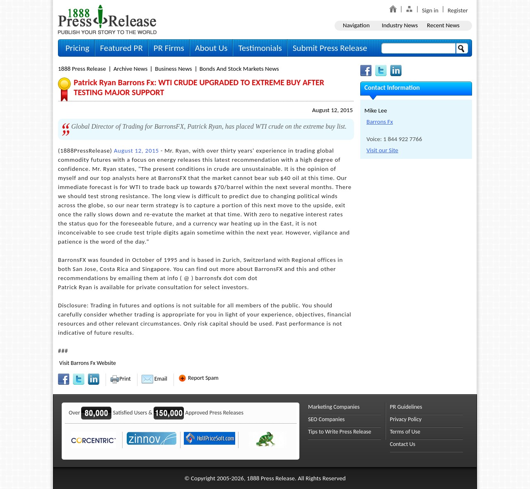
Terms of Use (405, 431)
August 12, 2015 (332, 110)
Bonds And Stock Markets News (239, 68)
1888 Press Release (82, 68)
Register (458, 10)
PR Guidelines (406, 406)
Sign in (430, 10)
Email (154, 378)
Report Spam (198, 377)
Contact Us (403, 444)
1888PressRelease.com (107, 19)
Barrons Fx (379, 121)
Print (120, 378)
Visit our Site (382, 150)
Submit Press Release (330, 48)
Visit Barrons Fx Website (87, 363)
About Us (211, 48)
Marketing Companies (333, 406)
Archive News (130, 68)
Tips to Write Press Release (339, 431)
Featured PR (121, 48)
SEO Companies (326, 419)
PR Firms (169, 48)
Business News (173, 68)
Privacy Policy (406, 419)
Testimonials (260, 48)
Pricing (77, 48)
